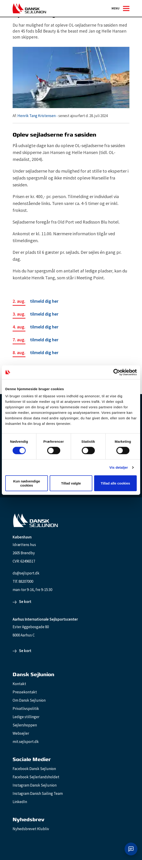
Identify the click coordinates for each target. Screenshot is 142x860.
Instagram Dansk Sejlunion (35, 785)
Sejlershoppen (25, 725)
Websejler (21, 733)
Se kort (25, 601)
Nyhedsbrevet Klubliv (31, 828)
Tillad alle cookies (115, 483)
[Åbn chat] (131, 849)
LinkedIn (20, 801)
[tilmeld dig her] (35, 302)
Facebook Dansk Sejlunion (34, 768)
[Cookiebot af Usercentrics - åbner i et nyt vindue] (117, 372)
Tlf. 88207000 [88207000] (23, 581)
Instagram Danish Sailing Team (38, 793)
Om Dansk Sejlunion (29, 700)
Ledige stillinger (26, 716)
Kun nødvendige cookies (26, 483)
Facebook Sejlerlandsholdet (36, 776)
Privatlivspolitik (26, 708)
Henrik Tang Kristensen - (37, 115)
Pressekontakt (25, 692)
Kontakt (19, 683)
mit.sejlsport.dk (26, 741)
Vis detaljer (118, 467)
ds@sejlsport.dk (26, 573)
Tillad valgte (71, 483)
